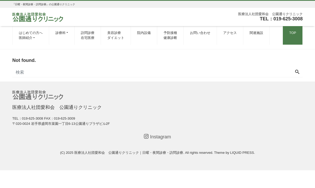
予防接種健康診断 (170, 35)
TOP (292, 33)
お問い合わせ (200, 33)
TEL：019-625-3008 (281, 18)
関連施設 (256, 33)
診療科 (60, 33)
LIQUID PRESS (242, 153)
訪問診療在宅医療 (87, 35)
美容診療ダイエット (115, 35)
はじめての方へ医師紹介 (31, 35)
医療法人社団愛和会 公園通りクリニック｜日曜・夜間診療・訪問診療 (128, 153)
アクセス (230, 33)
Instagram (157, 136)
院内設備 (144, 33)
